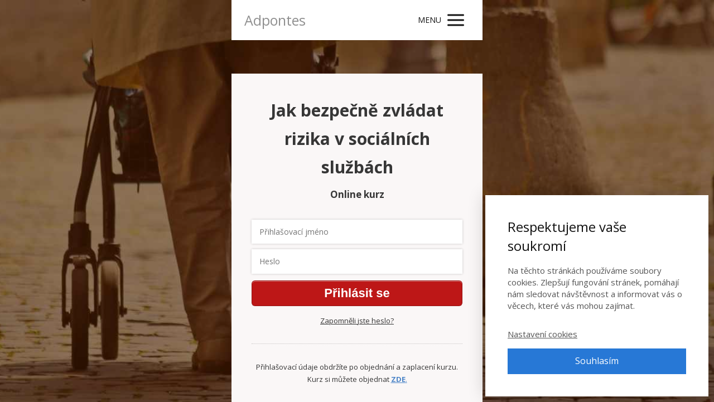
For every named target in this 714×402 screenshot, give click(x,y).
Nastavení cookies (542, 334)
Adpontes (275, 20)
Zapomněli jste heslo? (357, 321)
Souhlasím (597, 361)
